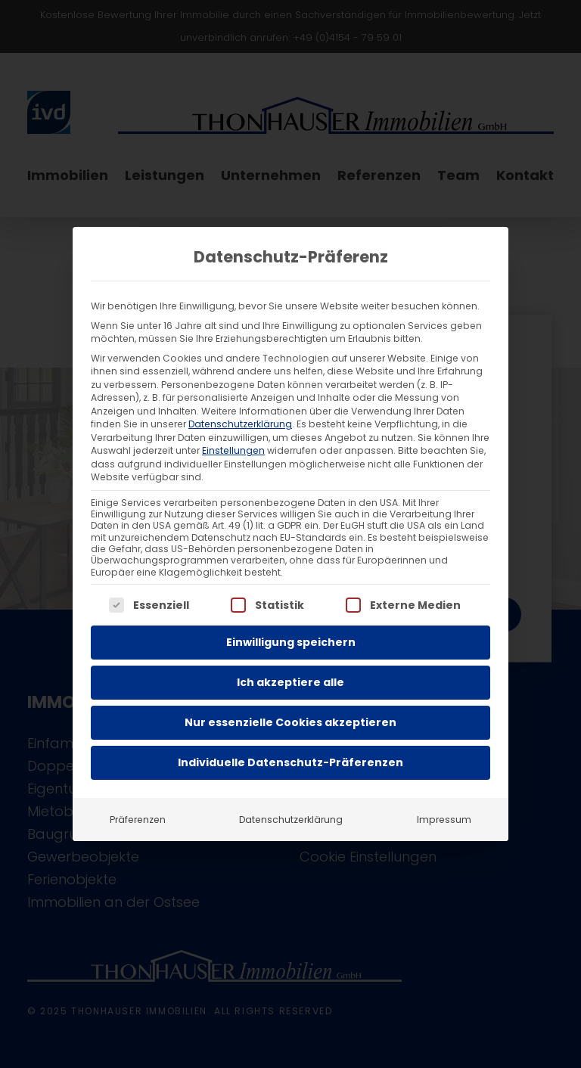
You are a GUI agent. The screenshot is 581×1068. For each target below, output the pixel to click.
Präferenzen (138, 819)
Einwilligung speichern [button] (291, 642)
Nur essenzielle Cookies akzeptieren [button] (290, 722)
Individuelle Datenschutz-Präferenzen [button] (290, 762)
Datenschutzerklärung (240, 424)
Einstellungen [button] (233, 450)
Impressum (444, 819)
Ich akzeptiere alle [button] (290, 682)
